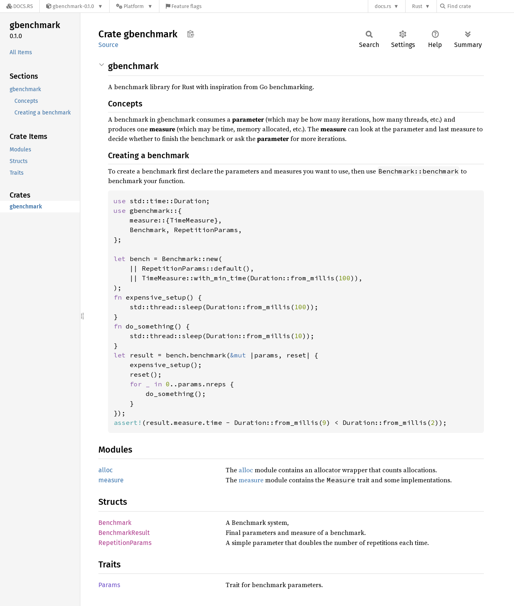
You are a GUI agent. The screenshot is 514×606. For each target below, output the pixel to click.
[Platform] (134, 6)
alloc (105, 470)
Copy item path (190, 34)
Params (109, 585)
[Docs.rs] (19, 6)
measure (111, 480)
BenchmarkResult (124, 533)
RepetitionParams (124, 543)
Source (108, 45)
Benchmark (114, 522)
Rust (417, 6)
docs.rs (383, 6)
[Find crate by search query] (480, 6)
